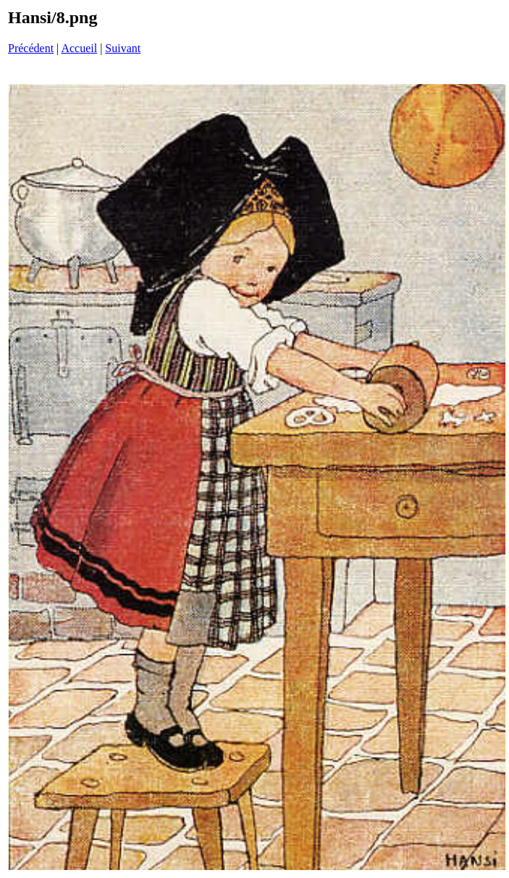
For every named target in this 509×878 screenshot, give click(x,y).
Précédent (31, 48)
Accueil (79, 48)
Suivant (122, 48)
